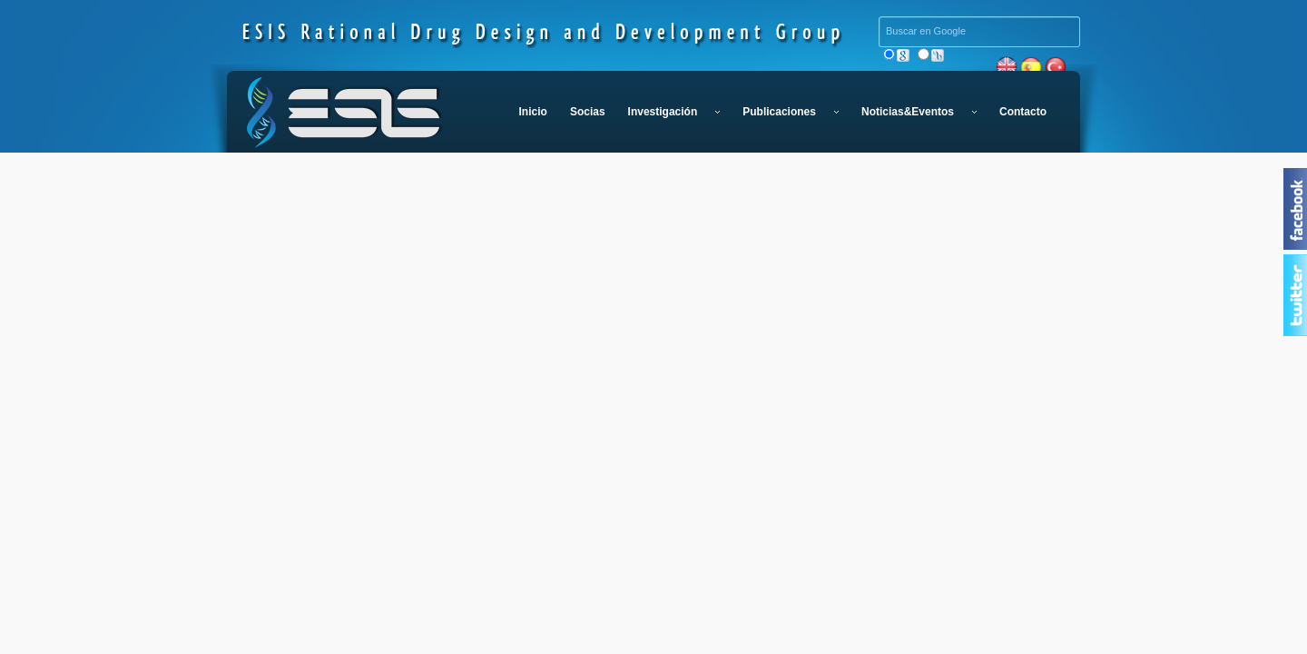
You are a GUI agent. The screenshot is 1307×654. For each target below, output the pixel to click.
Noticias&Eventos (919, 111)
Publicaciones (790, 111)
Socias (587, 111)
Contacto (1023, 111)
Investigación (674, 111)
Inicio (533, 111)
